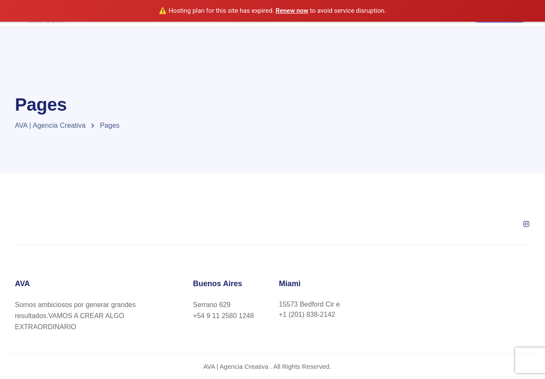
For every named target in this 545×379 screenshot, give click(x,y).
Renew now (291, 10)
